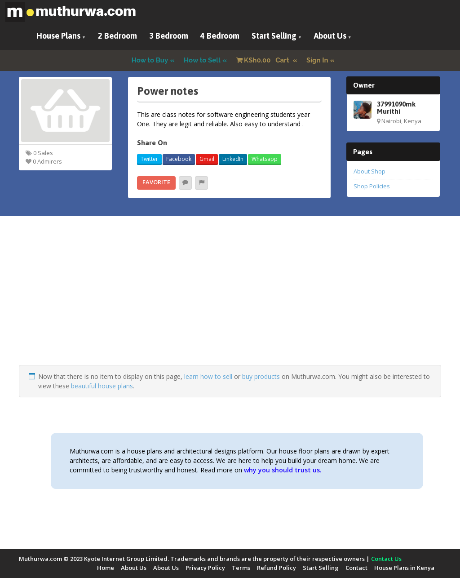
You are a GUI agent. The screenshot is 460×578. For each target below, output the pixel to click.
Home (105, 568)
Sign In (317, 60)
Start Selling (274, 35)
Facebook (178, 159)
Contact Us (386, 559)
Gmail (206, 159)
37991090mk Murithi (396, 107)
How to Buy (150, 60)
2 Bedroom (117, 35)
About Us (330, 35)
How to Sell (202, 60)
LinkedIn (232, 159)
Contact (356, 568)
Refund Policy (276, 568)
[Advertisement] (230, 302)
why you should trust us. (283, 470)
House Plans (58, 35)
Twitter (149, 159)
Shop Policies (372, 186)
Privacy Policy (205, 568)
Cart (263, 60)
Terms (241, 568)
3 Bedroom (168, 35)
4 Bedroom (219, 35)
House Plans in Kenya (404, 568)
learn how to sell (208, 376)
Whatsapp (265, 159)
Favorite (156, 182)
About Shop (369, 171)
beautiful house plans (102, 386)
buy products (261, 376)
